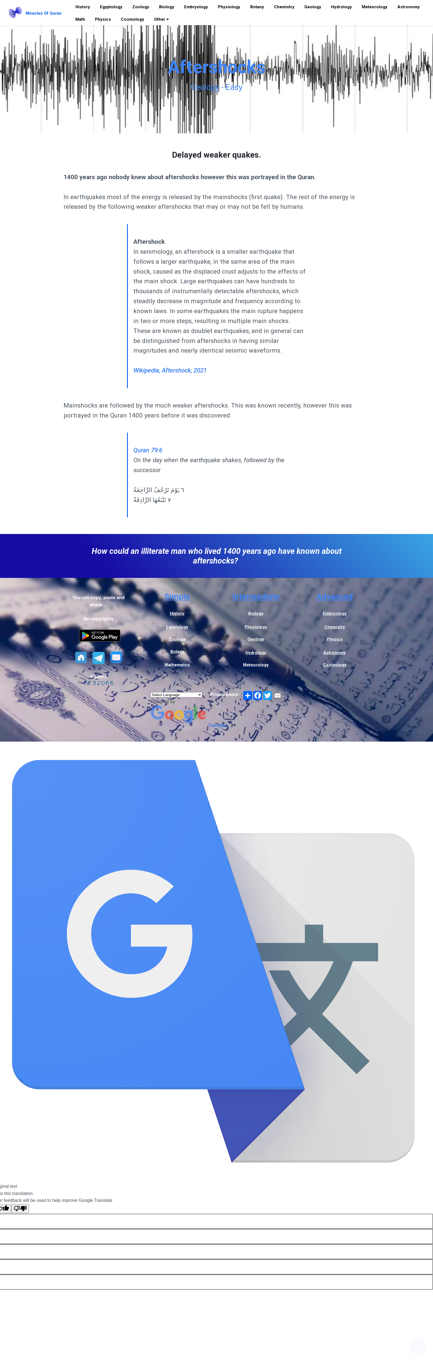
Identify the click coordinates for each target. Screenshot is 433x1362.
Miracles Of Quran (44, 13)
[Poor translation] (20, 1208)
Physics (103, 19)
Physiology (229, 6)
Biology (166, 6)
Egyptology (111, 6)
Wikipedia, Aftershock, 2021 (170, 370)
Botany (257, 6)
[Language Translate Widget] (176, 694)
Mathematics (177, 664)
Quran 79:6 (147, 450)
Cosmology (132, 19)
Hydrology (341, 6)
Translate (189, 725)
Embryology (196, 6)
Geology (312, 6)
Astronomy (408, 6)
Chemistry (284, 6)
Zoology (140, 6)
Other (159, 19)
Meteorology (374, 6)
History (82, 6)
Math (80, 19)
